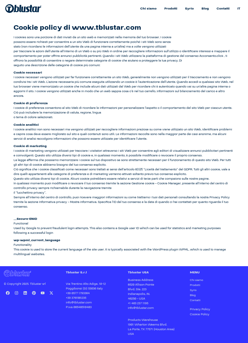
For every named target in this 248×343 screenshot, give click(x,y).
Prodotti (170, 8)
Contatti (223, 8)
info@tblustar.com (79, 302)
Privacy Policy (200, 309)
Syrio (189, 8)
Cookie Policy (199, 314)
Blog (205, 8)
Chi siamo (148, 8)
